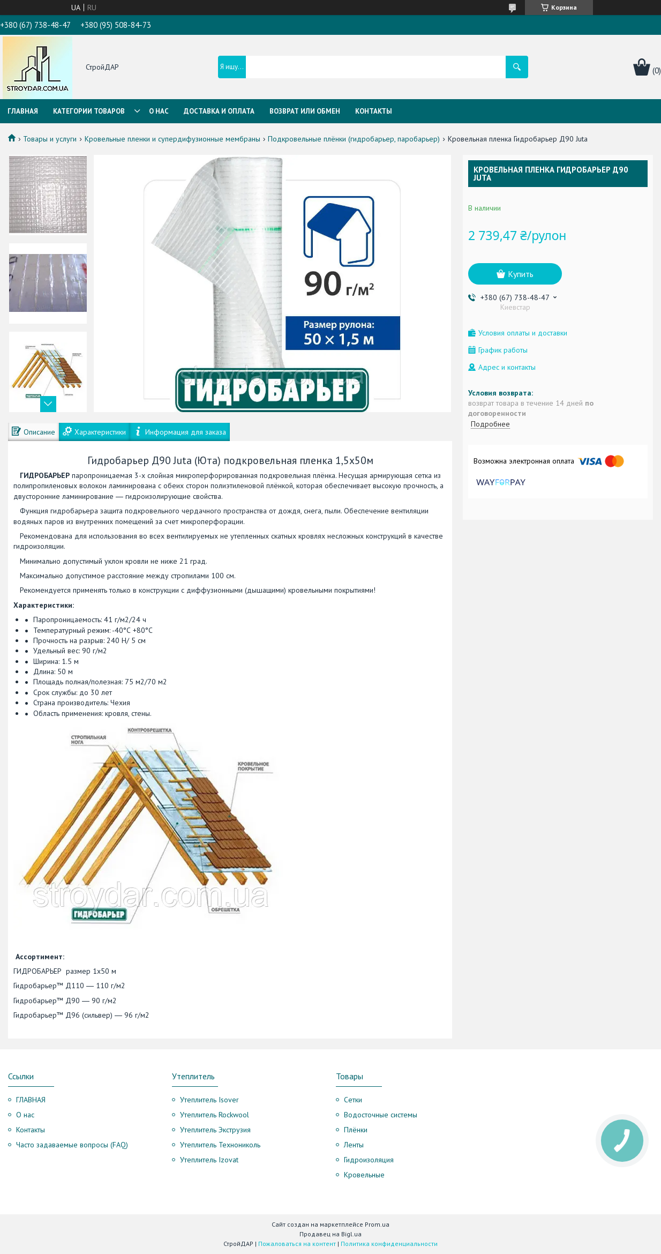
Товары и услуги (50, 139)
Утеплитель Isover (209, 1099)
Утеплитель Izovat (209, 1160)
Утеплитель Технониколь (220, 1145)
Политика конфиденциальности (389, 1244)
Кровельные (364, 1175)
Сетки (353, 1099)
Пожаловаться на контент (297, 1244)
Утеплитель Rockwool (214, 1114)
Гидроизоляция (369, 1160)
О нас (159, 111)
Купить (521, 273)
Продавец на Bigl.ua (330, 1234)
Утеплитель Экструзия (215, 1129)
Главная (22, 111)
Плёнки (355, 1129)
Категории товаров (89, 111)
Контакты (373, 111)
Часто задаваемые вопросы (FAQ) (72, 1145)
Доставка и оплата (219, 111)
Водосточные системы (380, 1114)
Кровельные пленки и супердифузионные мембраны (172, 139)
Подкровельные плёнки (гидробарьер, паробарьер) (354, 139)
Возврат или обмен (304, 111)
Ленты (354, 1145)
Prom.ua (377, 1224)
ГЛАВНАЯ (31, 1099)
